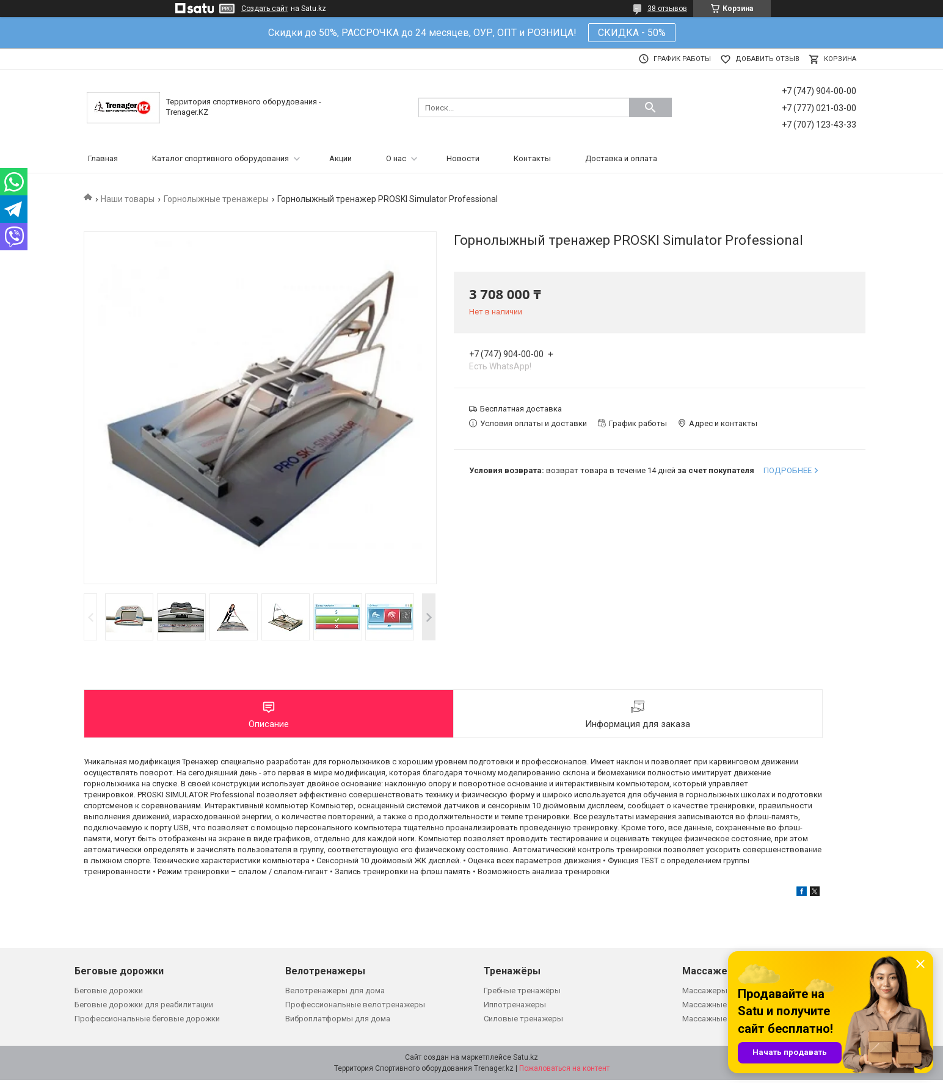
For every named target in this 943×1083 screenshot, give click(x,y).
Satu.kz (525, 1060)
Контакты (532, 158)
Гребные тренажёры (522, 993)
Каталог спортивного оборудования (220, 158)
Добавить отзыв (767, 59)
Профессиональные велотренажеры (355, 1007)
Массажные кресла (718, 1007)
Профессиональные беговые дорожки (147, 1021)
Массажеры (704, 993)
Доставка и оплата (621, 158)
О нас (396, 158)
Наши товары (128, 199)
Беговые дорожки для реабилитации (144, 1007)
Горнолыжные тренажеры (216, 199)
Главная (103, 158)
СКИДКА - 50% (632, 32)
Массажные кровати (721, 1021)
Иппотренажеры (515, 1007)
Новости (462, 158)
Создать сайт (264, 8)
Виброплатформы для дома (337, 1021)
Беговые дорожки (109, 993)
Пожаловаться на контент (564, 1071)
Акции (340, 158)
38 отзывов (667, 8)
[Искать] (650, 107)
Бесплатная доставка (521, 408)
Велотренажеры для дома (335, 993)
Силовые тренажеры (523, 1021)
